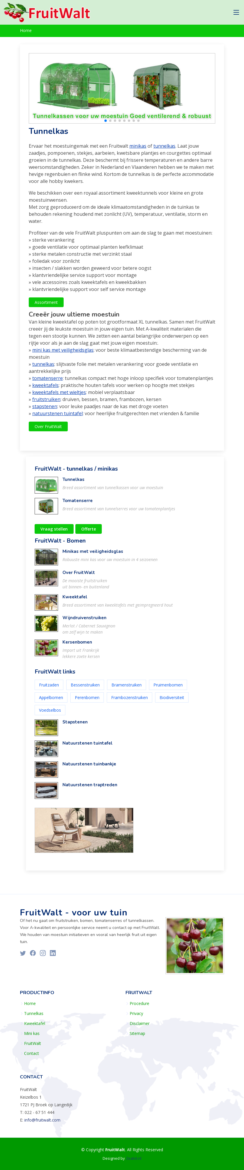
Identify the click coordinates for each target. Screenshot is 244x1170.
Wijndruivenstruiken (84, 620)
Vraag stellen (54, 531)
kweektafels (45, 387)
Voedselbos (50, 712)
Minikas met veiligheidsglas (92, 553)
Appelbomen (51, 699)
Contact (31, 1053)
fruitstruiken (46, 401)
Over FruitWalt (48, 428)
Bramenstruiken (126, 687)
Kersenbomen (77, 644)
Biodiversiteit (172, 699)
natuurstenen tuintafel (57, 415)
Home (26, 30)
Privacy (136, 1013)
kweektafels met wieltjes (59, 394)
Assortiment (46, 304)
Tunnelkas (48, 133)
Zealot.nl (133, 1158)
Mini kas (32, 1033)
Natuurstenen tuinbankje (89, 766)
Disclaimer (140, 1023)
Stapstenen (75, 724)
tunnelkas (164, 148)
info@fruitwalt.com (42, 1120)
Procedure (139, 1003)
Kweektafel (74, 599)
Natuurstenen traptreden (89, 787)
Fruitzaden (49, 687)
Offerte (88, 531)
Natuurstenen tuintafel (87, 745)
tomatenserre (47, 380)
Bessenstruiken (85, 687)
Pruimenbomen (168, 687)
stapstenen (44, 408)
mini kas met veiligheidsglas (63, 352)
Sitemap (137, 1033)
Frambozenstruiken (129, 699)
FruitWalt (32, 1043)
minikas (137, 148)
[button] (105, 123)
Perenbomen (87, 699)
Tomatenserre (77, 503)
